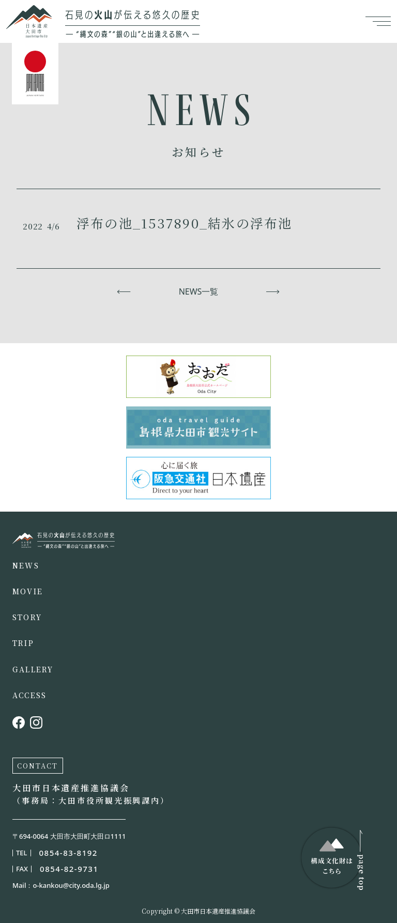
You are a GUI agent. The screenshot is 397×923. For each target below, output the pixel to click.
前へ (124, 291)
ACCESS (29, 695)
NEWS (25, 565)
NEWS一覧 (199, 291)
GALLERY (33, 669)
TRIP (23, 643)
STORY (27, 617)
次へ (273, 291)
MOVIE (27, 591)
